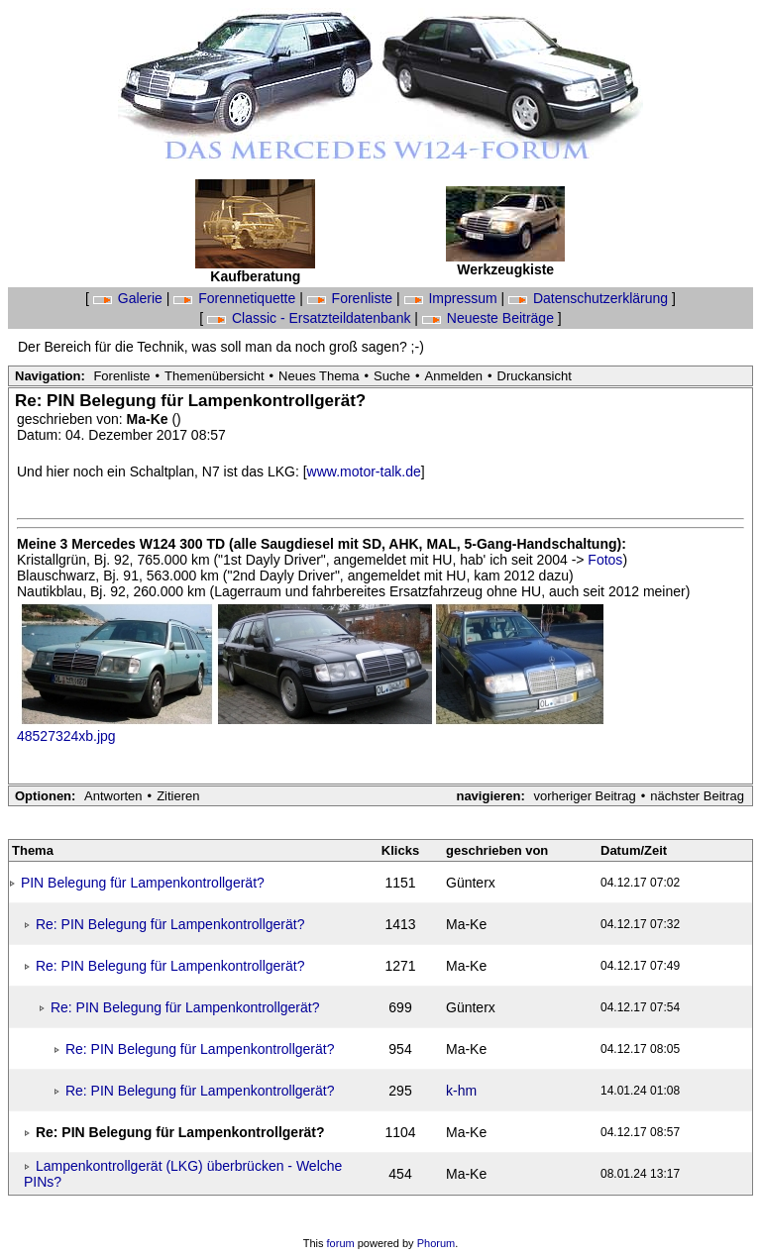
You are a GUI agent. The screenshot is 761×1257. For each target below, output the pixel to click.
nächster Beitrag (697, 795)
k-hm (461, 1091)
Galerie (129, 298)
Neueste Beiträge (490, 318)
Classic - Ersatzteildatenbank (310, 318)
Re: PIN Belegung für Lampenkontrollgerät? (170, 924)
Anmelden (454, 375)
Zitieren (178, 795)
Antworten (113, 795)
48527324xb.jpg (66, 736)
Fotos (605, 560)
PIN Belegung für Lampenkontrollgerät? (143, 882)
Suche (392, 375)
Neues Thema (318, 375)
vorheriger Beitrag (584, 795)
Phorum (436, 1243)
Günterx (470, 882)
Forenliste (351, 298)
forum (341, 1243)
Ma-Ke (149, 419)
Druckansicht (534, 375)
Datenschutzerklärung (590, 298)
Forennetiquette (236, 298)
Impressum (452, 298)
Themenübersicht (214, 375)
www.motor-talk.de (364, 471)
